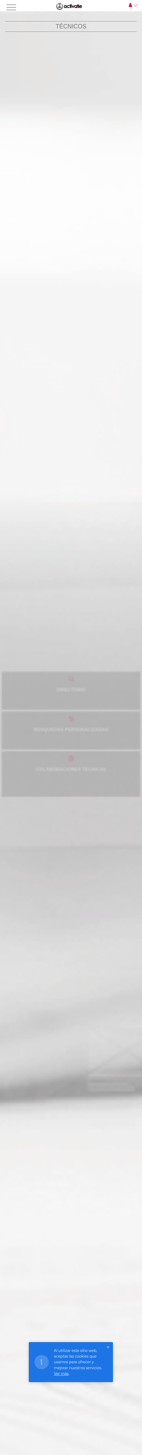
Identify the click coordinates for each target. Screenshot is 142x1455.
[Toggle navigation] (11, 7)
